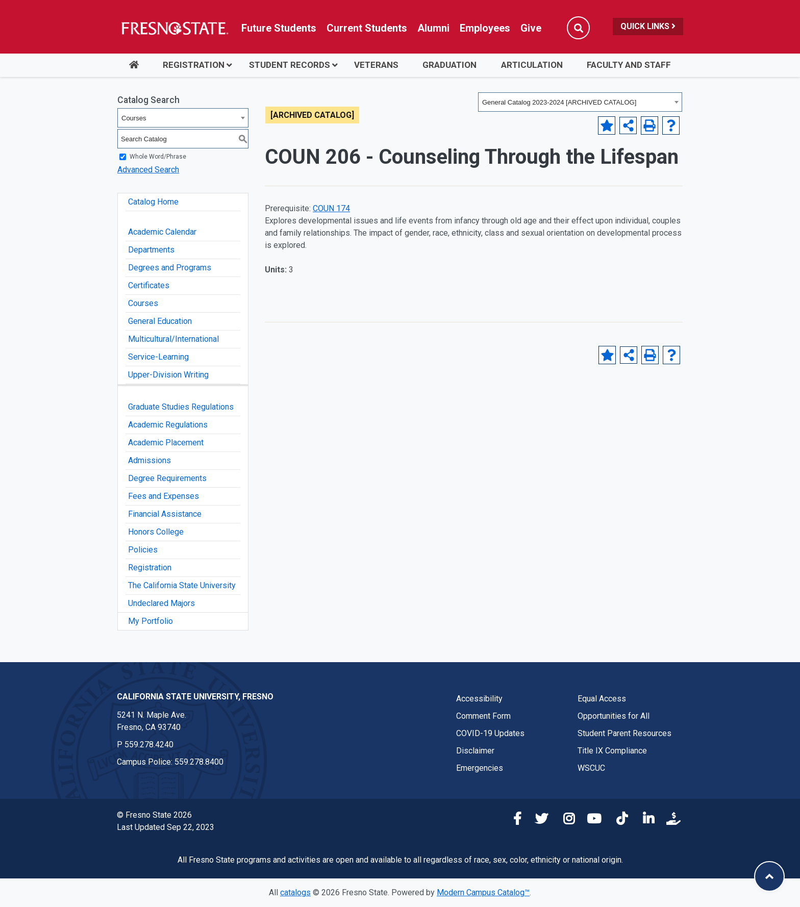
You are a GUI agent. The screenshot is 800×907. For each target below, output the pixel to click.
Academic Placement (166, 442)
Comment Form (483, 716)
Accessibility (479, 698)
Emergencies (479, 768)
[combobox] (580, 102)
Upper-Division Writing (168, 375)
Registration (193, 65)
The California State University (182, 585)
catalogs (295, 892)
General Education (160, 321)
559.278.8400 (198, 762)
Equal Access (602, 698)
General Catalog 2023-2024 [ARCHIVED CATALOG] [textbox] (559, 102)
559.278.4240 (148, 744)
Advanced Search (148, 169)
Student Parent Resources (624, 733)
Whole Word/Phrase (158, 156)
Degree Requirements (167, 478)
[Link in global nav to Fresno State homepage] (174, 28)
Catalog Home (153, 202)
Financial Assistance (165, 514)
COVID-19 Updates (490, 733)
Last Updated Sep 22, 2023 (165, 827)
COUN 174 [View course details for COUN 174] (331, 208)
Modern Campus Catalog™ (483, 892)
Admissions (149, 460)
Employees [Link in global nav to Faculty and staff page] (485, 28)
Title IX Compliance (612, 750)
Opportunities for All (613, 716)
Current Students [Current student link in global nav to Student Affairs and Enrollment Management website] (367, 28)
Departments (151, 250)
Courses (143, 303)
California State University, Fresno (195, 696)
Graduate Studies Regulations (181, 407)
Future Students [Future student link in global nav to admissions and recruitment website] (278, 28)
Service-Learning (158, 357)
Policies (143, 550)
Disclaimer (475, 750)
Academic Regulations (168, 425)
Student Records (289, 65)
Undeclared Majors (161, 603)
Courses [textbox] (133, 118)
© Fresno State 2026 (154, 815)
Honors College (156, 532)
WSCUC (591, 768)
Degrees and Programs (169, 267)
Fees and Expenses (163, 496)
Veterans (376, 65)
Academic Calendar (162, 232)
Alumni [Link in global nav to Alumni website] (433, 28)
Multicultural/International (173, 339)
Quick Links (648, 26)
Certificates (148, 285)
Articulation (532, 65)
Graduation (449, 65)
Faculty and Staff (629, 65)
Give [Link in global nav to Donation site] (530, 28)
